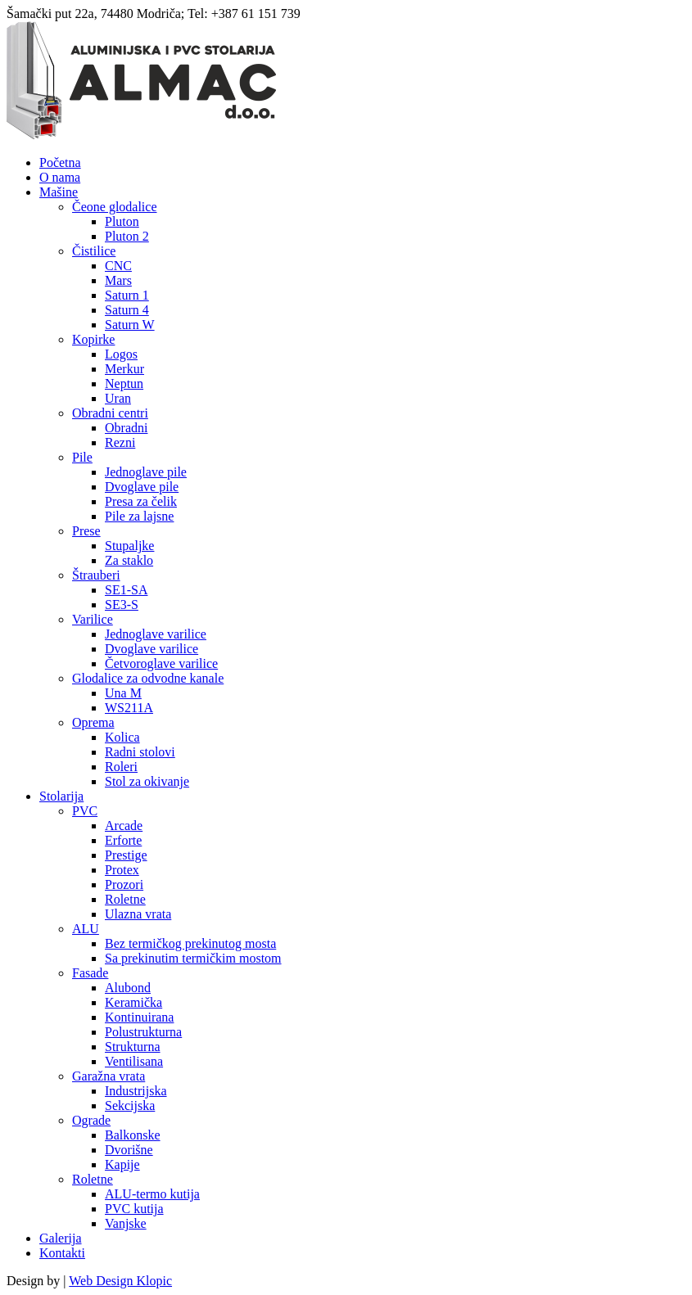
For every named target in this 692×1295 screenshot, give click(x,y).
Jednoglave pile (146, 472)
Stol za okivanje (147, 781)
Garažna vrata (108, 1076)
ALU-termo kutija (152, 1194)
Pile (82, 457)
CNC (118, 266)
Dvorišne (129, 1150)
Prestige (126, 855)
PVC (84, 811)
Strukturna (133, 1047)
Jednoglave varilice (155, 634)
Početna (60, 162)
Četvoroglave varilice (161, 663)
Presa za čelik (141, 501)
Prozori (124, 884)
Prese (86, 531)
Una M (123, 693)
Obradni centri (110, 413)
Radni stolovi (140, 752)
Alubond (128, 988)
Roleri (121, 767)
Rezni (120, 442)
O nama (59, 177)
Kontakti (62, 1253)
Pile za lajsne (139, 516)
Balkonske (133, 1135)
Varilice (92, 619)
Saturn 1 (127, 295)
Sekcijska (130, 1105)
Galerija (60, 1238)
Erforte (123, 840)
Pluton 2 (127, 236)
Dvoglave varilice (151, 649)
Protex (122, 870)
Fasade (90, 973)
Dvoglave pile (142, 487)
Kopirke (93, 339)
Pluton (122, 221)
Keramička (133, 1002)
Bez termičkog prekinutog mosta (190, 943)
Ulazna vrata (138, 914)
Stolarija (61, 796)
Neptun (124, 383)
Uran (118, 398)
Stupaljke (129, 546)
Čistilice (93, 251)
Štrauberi (96, 575)
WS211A (129, 708)
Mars (118, 280)
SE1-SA (126, 590)
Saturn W (130, 325)
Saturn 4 (127, 310)
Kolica (122, 737)
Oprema (93, 722)
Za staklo (129, 560)
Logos (121, 354)
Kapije (122, 1164)
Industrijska (136, 1091)
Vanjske (126, 1223)
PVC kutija (134, 1209)
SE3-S (121, 604)
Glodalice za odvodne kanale (148, 678)
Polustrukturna (143, 1032)
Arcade (123, 825)
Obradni (126, 428)
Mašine (58, 192)
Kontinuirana (139, 1017)
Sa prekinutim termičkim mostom (193, 958)
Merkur (124, 369)
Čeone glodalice (114, 207)
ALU (85, 929)
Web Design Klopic (120, 1281)
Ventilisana (134, 1061)
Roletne (125, 899)
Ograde (91, 1120)
